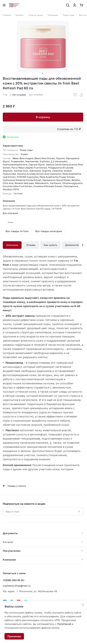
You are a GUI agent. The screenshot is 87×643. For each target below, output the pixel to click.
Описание (12, 244)
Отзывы (30, 244)
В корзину (43, 117)
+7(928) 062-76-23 (13, 580)
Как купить (50, 244)
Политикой (64, 623)
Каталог (8, 542)
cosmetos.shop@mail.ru (17, 585)
